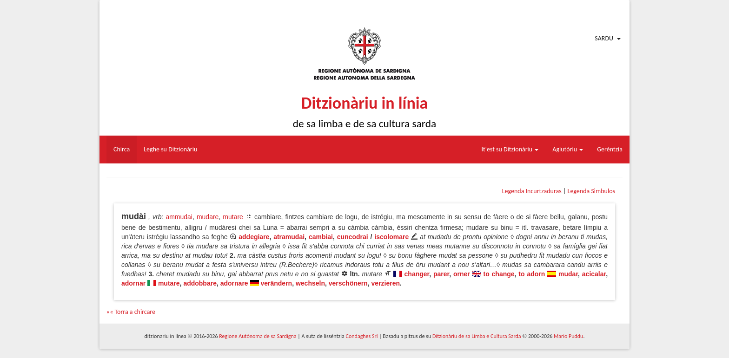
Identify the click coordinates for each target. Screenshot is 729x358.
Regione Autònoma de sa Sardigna (257, 336)
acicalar (594, 274)
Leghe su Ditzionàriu (170, 149)
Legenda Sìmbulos (591, 191)
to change (499, 274)
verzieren (385, 283)
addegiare (254, 237)
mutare (233, 217)
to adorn (531, 274)
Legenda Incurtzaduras (532, 191)
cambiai (321, 237)
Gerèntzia (610, 149)
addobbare (200, 283)
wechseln (310, 283)
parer (441, 274)
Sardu (604, 38)
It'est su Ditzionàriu (510, 149)
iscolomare (391, 237)
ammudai (179, 217)
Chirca (121, 149)
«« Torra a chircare (130, 312)
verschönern (348, 283)
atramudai (289, 237)
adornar (133, 283)
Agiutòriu (567, 149)
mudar (568, 274)
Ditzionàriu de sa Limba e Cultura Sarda (476, 336)
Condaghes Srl (362, 336)
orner (461, 274)
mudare (208, 217)
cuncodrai (352, 237)
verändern (276, 283)
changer (417, 274)
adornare (234, 283)
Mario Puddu (568, 336)
